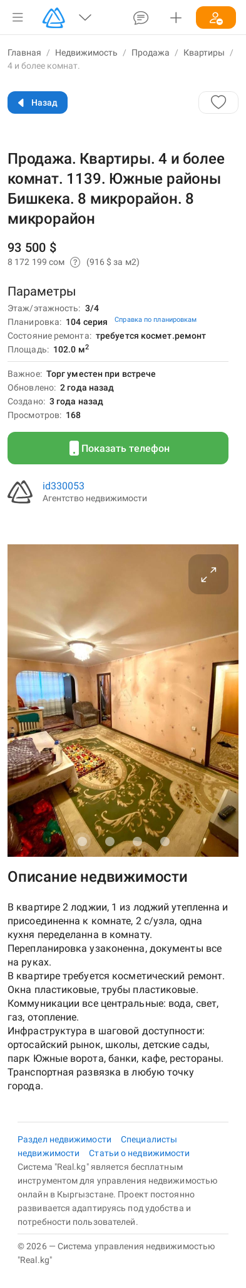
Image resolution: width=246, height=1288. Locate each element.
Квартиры (204, 52)
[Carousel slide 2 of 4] (109, 841)
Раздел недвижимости (65, 1139)
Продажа (150, 52)
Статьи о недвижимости (139, 1153)
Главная (24, 52)
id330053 (64, 486)
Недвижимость (86, 52)
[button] (18, 17)
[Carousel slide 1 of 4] (82, 841)
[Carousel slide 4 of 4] (164, 841)
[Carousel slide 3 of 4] (137, 841)
